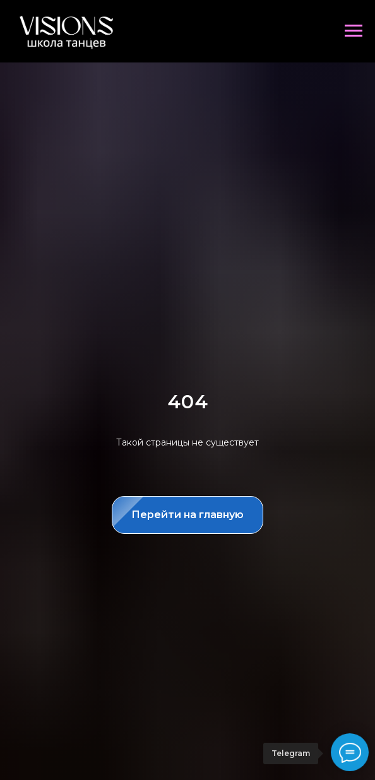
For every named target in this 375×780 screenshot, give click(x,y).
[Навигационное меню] (353, 31)
